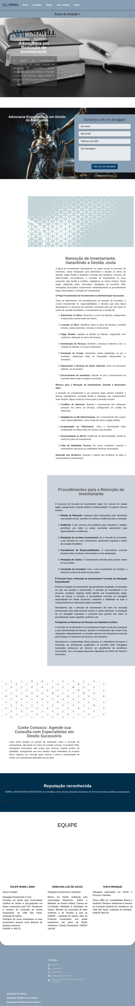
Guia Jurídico (63, 5)
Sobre (76, 5)
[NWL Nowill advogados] (109, 974)
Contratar (37, 5)
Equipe (49, 5)
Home (25, 5)
